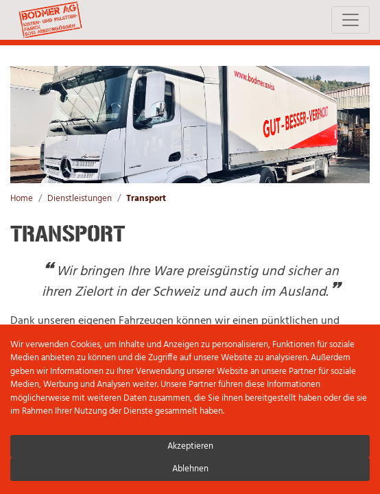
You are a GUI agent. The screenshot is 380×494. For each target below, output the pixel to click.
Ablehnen (190, 469)
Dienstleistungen (79, 198)
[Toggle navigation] (350, 20)
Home (21, 198)
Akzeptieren (190, 446)
